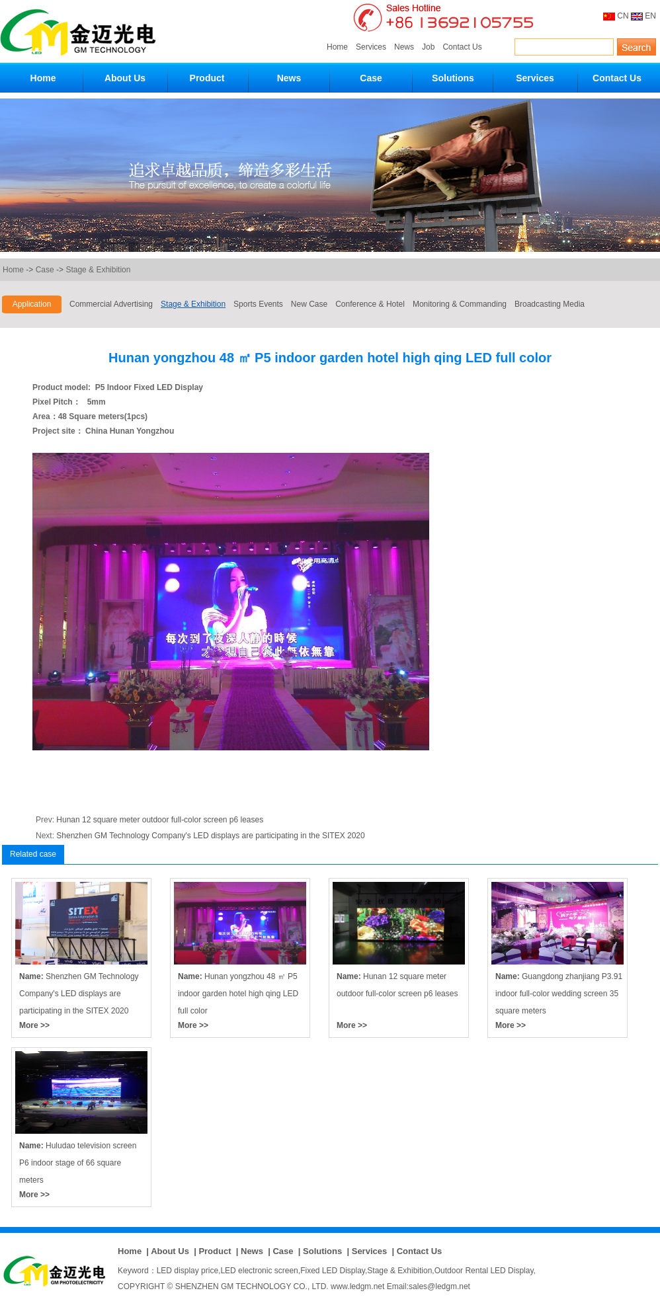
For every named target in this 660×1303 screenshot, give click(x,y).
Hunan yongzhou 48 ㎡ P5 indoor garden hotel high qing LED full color (238, 993)
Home (337, 47)
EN (650, 15)
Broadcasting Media (550, 304)
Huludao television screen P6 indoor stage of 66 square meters (77, 1163)
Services (371, 47)
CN (622, 15)
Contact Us (461, 47)
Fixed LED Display (332, 1270)
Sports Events (258, 304)
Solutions (453, 78)
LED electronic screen (259, 1270)
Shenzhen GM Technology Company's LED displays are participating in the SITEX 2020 (210, 835)
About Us (124, 78)
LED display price (187, 1270)
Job (428, 47)
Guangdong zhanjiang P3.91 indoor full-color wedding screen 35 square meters (558, 993)
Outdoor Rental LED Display (484, 1270)
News (404, 47)
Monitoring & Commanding (460, 304)
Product (207, 78)
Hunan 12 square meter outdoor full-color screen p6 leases (159, 819)
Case (371, 78)
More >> (34, 1025)
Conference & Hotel (370, 304)
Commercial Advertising (111, 304)
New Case (309, 304)
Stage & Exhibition (97, 269)
